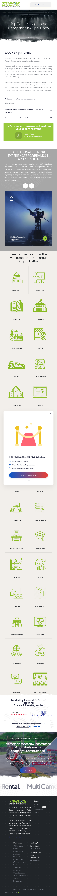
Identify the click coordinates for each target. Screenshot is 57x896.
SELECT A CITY (40, 5)
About (36, 804)
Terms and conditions (29, 889)
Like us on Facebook (33, 136)
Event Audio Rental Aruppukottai (18, 237)
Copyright (41, 889)
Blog (35, 812)
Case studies (38, 810)
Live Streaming (19, 873)
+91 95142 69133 (35, 849)
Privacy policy (17, 889)
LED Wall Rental (19, 876)
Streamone (23, 893)
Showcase (37, 807)
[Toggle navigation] (55, 4)
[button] (25, 185)
